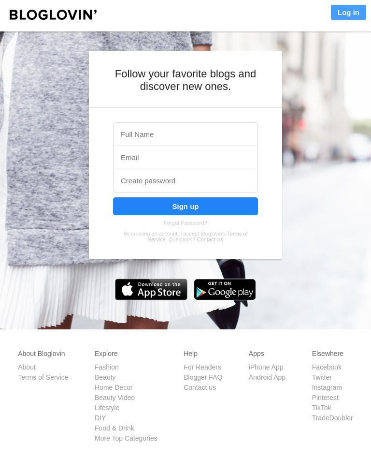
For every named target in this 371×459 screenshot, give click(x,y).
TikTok (321, 408)
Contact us (200, 387)
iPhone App (266, 367)
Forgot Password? (185, 223)
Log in (348, 12)
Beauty (105, 377)
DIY (100, 418)
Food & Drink (114, 428)
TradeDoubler (332, 418)
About (27, 367)
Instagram (327, 387)
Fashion (107, 367)
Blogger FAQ (203, 377)
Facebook (327, 367)
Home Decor (114, 387)
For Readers (202, 367)
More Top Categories (126, 438)
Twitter (322, 377)
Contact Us (210, 239)
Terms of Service (43, 377)
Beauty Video (115, 397)
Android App (267, 377)
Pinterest (325, 397)
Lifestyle (107, 408)
